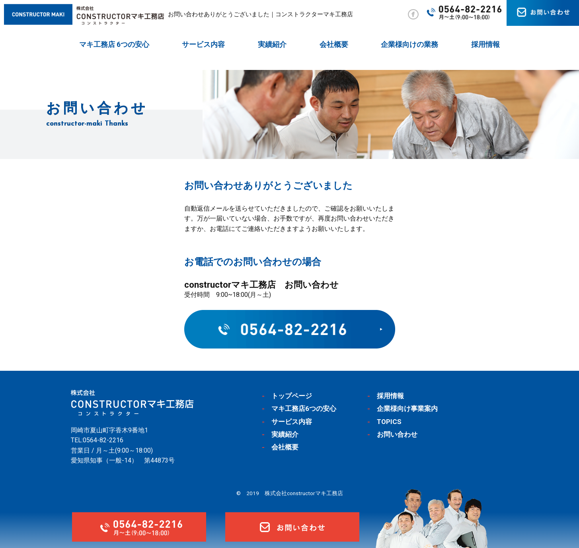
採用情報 (485, 44)
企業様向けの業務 (409, 44)
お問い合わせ (397, 434)
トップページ (291, 396)
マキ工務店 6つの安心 (114, 44)
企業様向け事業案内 (407, 408)
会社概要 (334, 44)
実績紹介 (272, 44)
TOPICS (389, 422)
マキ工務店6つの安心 (303, 408)
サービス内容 (203, 44)
